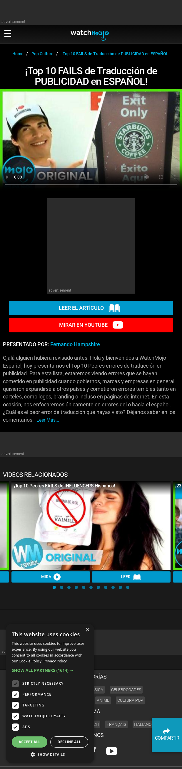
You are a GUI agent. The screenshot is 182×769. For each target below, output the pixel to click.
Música (95, 669)
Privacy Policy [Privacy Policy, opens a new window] (55, 661)
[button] (54, 587)
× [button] (87, 630)
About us (143, 752)
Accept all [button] (30, 741)
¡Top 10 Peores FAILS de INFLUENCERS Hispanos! (64, 486)
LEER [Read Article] (131, 577)
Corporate (124, 752)
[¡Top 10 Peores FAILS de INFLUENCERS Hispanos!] (91, 525)
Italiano (142, 704)
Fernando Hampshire (75, 344)
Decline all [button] (69, 741)
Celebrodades (126, 669)
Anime (103, 680)
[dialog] (50, 693)
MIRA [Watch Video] (51, 576)
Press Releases (101, 752)
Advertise (161, 752)
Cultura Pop (130, 680)
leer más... (47, 420)
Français (116, 704)
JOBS (177, 752)
